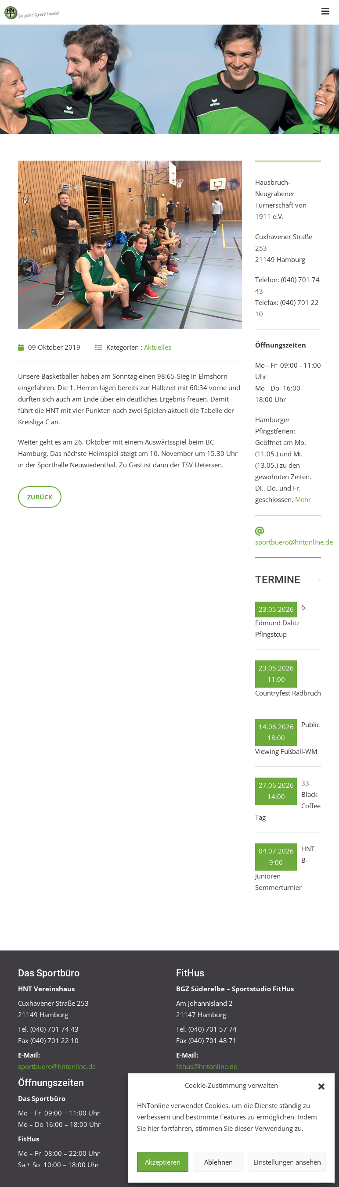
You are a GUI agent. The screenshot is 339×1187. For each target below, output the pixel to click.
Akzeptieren (162, 1162)
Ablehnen (218, 1162)
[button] (321, 1085)
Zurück (39, 497)
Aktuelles (157, 347)
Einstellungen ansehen (287, 1162)
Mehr (303, 499)
